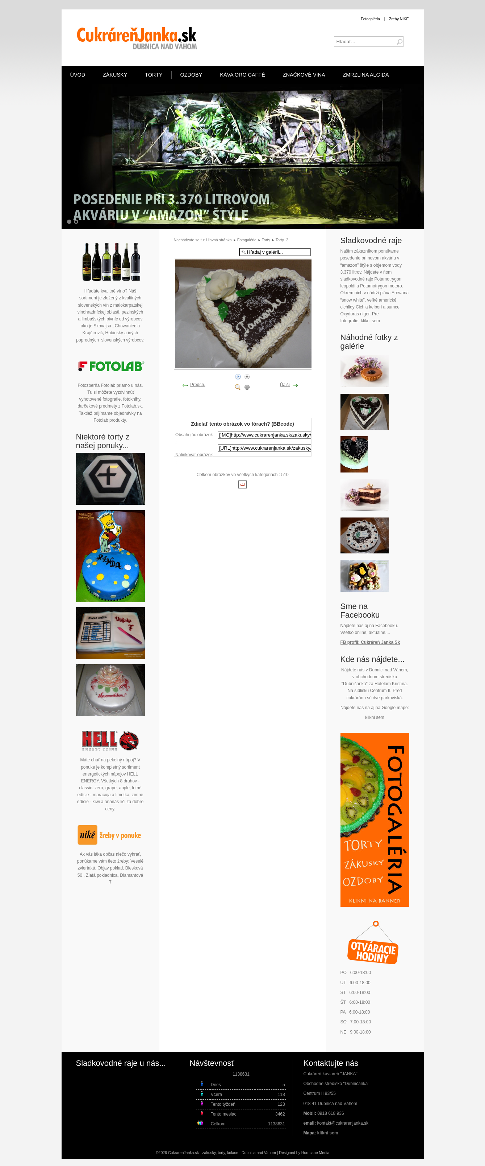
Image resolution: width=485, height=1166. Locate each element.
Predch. (197, 384)
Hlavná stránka (219, 240)
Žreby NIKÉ (399, 19)
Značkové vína (304, 75)
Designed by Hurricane (299, 1152)
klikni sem (370, 320)
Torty (153, 75)
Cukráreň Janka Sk (380, 642)
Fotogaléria (370, 19)
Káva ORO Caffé (242, 75)
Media (324, 1152)
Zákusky (115, 75)
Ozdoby (191, 75)
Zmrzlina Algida (366, 75)
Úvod (77, 75)
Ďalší (285, 384)
